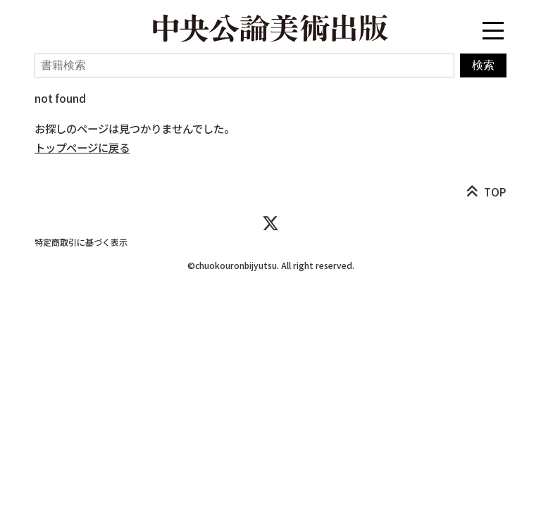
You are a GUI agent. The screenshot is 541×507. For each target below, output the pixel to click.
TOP (495, 191)
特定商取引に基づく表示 (81, 242)
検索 (483, 65)
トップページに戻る (82, 147)
